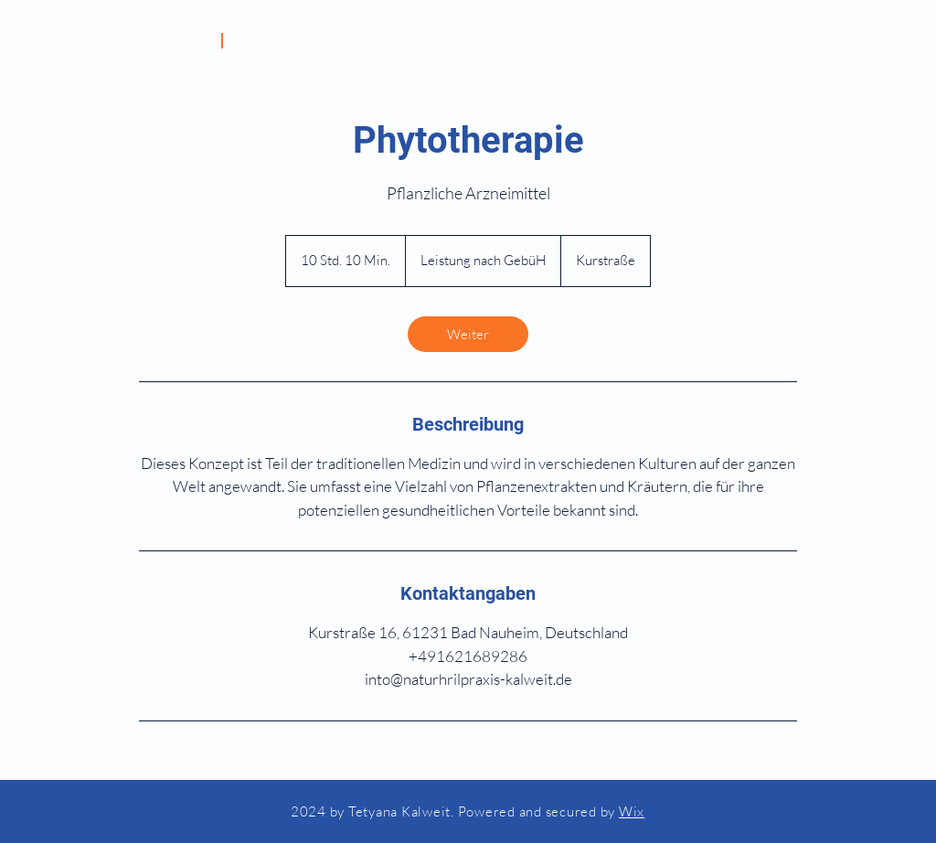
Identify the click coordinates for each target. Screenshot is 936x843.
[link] (468, 334)
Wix (631, 811)
